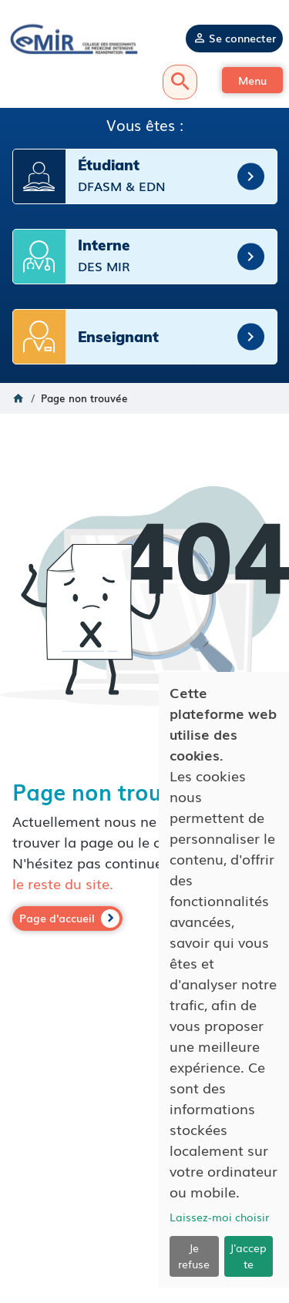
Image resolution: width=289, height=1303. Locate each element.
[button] (252, 80)
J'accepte (248, 1255)
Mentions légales (144, 1187)
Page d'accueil (57, 917)
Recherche (180, 82)
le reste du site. (62, 883)
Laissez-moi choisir (219, 1216)
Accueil (18, 398)
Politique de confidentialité (145, 1202)
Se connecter (242, 37)
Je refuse (194, 1255)
